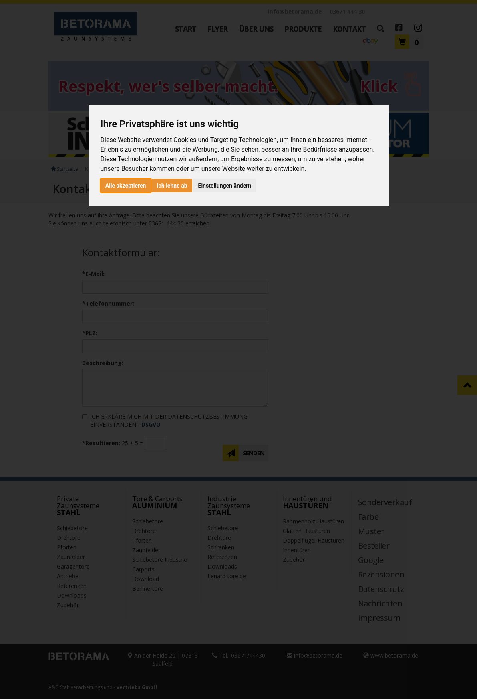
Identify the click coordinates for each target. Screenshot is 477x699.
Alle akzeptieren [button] (125, 185)
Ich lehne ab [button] (172, 185)
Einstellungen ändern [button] (225, 185)
